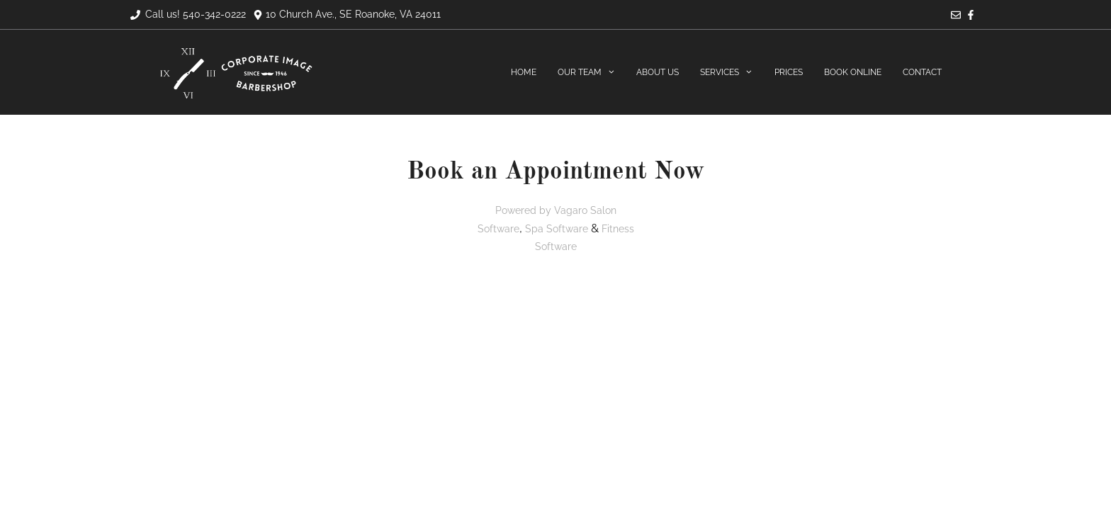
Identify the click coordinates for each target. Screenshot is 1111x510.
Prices (788, 72)
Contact (922, 72)
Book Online (852, 72)
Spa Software (556, 228)
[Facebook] (971, 16)
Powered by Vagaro (541, 210)
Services (732, 72)
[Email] (956, 16)
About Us (657, 72)
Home (523, 72)
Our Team (592, 72)
